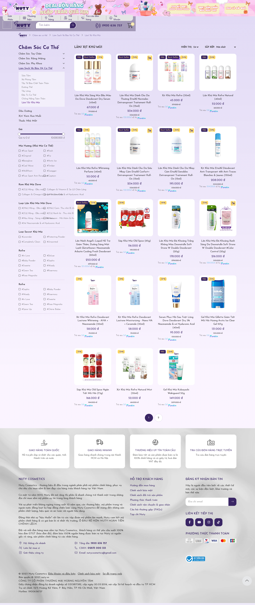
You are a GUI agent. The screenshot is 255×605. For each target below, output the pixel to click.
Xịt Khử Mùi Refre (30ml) (176, 97)
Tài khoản (221, 19)
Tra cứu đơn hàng (193, 19)
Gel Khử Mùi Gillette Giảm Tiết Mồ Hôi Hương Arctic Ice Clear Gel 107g (218, 322)
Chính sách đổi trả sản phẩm (146, 497)
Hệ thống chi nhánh (34, 545)
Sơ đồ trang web (112, 575)
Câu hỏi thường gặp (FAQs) (146, 511)
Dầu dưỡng (25, 113)
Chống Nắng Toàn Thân (33, 101)
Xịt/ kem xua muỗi (30, 118)
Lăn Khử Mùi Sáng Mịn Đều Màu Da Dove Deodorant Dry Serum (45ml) (93, 101)
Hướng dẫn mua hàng (142, 487)
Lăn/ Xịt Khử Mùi (31, 104)
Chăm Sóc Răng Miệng (32, 60)
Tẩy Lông (26, 93)
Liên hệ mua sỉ (31, 550)
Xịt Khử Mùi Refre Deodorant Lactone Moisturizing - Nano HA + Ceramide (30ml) (134, 322)
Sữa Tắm (26, 77)
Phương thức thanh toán (143, 502)
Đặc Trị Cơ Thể (29, 97)
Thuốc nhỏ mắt (28, 122)
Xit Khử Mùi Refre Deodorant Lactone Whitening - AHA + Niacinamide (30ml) (93, 322)
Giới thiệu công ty (33, 555)
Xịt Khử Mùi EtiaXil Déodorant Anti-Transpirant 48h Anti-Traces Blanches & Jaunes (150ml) (218, 174)
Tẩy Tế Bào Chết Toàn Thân (35, 85)
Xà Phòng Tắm (29, 81)
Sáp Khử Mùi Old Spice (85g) (134, 243)
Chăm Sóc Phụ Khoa (30, 65)
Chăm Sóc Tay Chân (30, 55)
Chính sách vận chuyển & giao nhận (150, 506)
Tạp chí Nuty (137, 516)
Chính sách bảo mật (141, 492)
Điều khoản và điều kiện (61, 575)
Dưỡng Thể (27, 89)
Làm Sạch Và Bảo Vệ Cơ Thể (35, 70)
